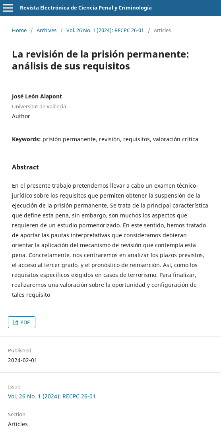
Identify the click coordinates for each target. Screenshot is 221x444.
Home (19, 30)
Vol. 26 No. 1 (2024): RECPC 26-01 (105, 30)
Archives (46, 30)
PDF (24, 322)
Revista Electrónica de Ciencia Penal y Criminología (86, 7)
